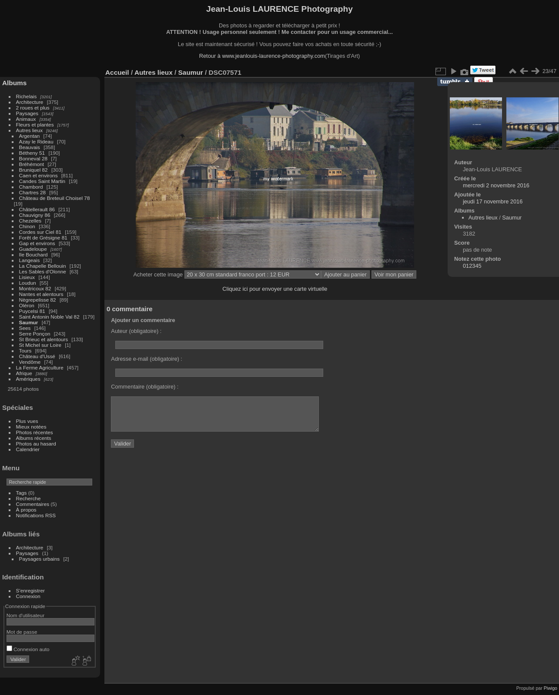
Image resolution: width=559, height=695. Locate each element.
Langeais (29, 260)
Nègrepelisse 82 (37, 300)
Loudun (27, 283)
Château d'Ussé (37, 356)
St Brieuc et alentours (43, 339)
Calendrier (28, 449)
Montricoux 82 (35, 288)
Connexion (28, 596)
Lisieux (27, 277)
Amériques (28, 379)
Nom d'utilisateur (25, 615)
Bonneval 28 (33, 158)
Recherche (28, 498)
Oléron (26, 305)
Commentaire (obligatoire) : (144, 386)
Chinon (27, 226)
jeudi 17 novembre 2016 (492, 201)
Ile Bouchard (33, 254)
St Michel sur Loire (40, 345)
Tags (21, 492)
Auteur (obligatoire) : (136, 331)
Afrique (24, 373)
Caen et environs (38, 175)
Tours (25, 350)
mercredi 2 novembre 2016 (496, 185)
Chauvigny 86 (34, 215)
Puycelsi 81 (32, 311)
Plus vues (27, 421)
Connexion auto (28, 649)
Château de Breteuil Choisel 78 (54, 198)
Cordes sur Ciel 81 (40, 232)
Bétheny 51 (32, 153)
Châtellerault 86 (37, 209)
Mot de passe (22, 632)
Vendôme (30, 362)
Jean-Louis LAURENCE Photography (279, 8)
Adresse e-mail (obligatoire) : (146, 359)
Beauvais (29, 147)
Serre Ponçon (34, 333)
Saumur (28, 322)
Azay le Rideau (36, 141)
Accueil (117, 72)
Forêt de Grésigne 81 (43, 237)
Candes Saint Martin (42, 181)
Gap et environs (37, 243)
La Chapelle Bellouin (42, 266)
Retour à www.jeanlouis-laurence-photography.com (262, 56)
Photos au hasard (36, 443)
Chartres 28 (32, 192)
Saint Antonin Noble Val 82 (49, 316)
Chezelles (30, 220)
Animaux (26, 119)
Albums (14, 82)
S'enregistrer (30, 590)
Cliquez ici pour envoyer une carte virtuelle (274, 289)
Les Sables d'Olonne (42, 271)
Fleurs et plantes (35, 124)
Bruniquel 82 (33, 170)
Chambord (31, 187)
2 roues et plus (33, 107)
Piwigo (550, 688)
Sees (25, 328)
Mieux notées (31, 426)
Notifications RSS (36, 515)
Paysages (27, 113)
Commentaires (33, 504)
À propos (26, 509)
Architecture (30, 102)
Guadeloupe (33, 249)
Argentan (29, 136)
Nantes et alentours (41, 294)
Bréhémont (31, 164)
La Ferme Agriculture (40, 367)
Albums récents (33, 438)
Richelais (26, 96)
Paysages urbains (39, 559)
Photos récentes (34, 432)
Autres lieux (29, 130)
